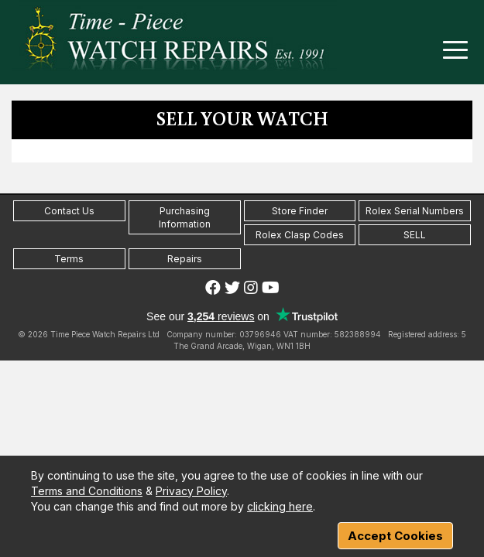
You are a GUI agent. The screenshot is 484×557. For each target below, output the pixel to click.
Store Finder (300, 211)
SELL (414, 235)
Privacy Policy (191, 490)
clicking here (280, 506)
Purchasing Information (185, 217)
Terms (69, 259)
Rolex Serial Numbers (415, 211)
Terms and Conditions (86, 490)
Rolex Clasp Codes (300, 235)
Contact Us (69, 211)
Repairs (184, 259)
